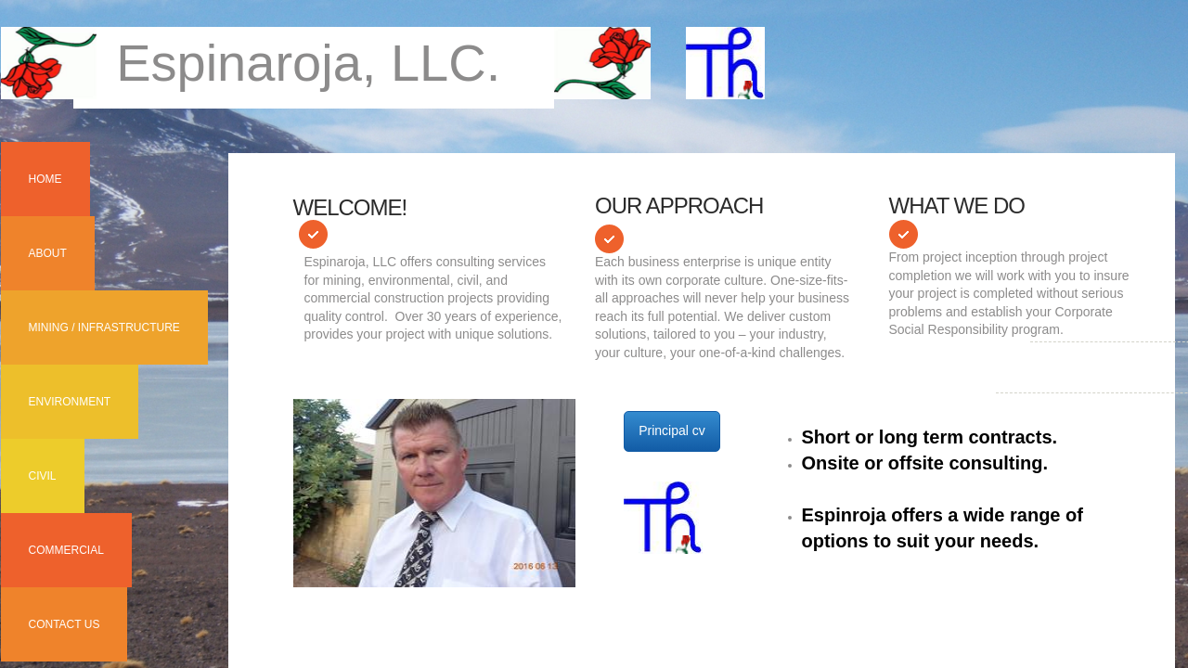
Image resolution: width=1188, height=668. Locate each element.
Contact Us (64, 624)
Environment (70, 401)
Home (45, 179)
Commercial (66, 550)
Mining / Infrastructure (104, 327)
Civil (43, 475)
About (48, 253)
